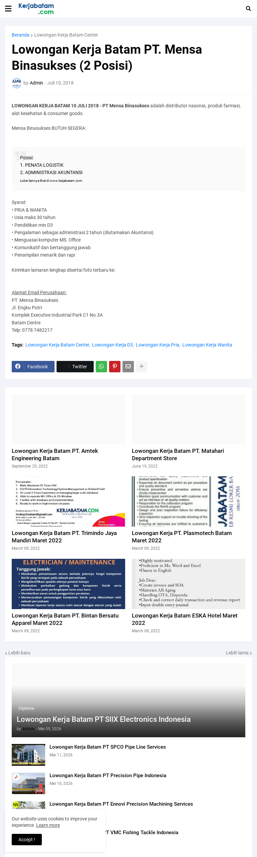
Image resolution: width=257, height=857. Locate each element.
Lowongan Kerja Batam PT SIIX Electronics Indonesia (104, 719)
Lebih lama (237, 652)
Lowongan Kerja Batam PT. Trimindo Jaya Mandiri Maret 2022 (64, 537)
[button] (8, 8)
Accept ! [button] (26, 839)
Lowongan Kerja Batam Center (66, 35)
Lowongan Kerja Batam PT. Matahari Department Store (178, 454)
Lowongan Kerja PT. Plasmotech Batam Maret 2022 (182, 537)
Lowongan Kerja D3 (112, 344)
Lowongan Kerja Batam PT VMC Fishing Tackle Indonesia (114, 832)
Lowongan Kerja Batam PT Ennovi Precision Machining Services (121, 804)
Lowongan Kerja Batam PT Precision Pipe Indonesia (108, 775)
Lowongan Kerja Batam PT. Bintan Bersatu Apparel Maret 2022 (65, 619)
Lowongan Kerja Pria (157, 344)
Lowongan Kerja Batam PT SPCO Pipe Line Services (108, 747)
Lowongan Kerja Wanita (207, 344)
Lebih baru (19, 652)
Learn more (48, 825)
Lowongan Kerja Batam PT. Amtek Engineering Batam (55, 454)
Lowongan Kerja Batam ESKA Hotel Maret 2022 (185, 619)
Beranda (20, 35)
